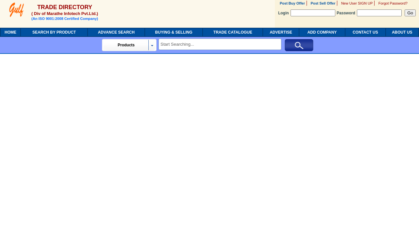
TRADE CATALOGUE (232, 32)
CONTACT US (365, 32)
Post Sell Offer (322, 3)
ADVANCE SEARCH (116, 32)
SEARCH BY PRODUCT (54, 32)
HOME (10, 32)
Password (369, 13)
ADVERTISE (281, 32)
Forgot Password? (393, 3)
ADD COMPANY (322, 32)
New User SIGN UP (357, 3)
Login (306, 13)
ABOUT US (402, 32)
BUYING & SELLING (174, 32)
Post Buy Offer (292, 3)
